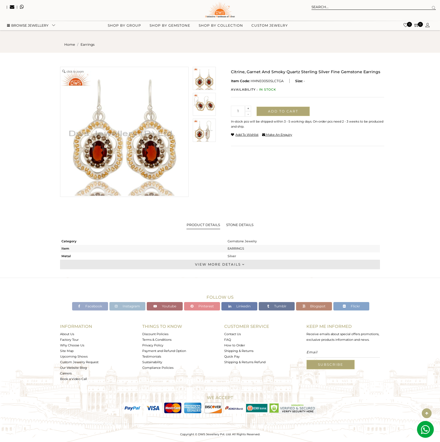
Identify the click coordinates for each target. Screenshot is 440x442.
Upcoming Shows (74, 356)
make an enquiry (277, 135)
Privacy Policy (152, 345)
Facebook (90, 306)
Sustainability (152, 362)
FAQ (227, 340)
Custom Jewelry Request (79, 362)
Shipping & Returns (238, 351)
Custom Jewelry (269, 28)
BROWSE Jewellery (28, 28)
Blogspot (314, 306)
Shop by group (124, 28)
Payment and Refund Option (164, 351)
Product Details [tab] (203, 225)
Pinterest (202, 306)
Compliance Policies (157, 368)
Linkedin (239, 306)
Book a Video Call (73, 379)
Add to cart (283, 111)
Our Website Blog (73, 368)
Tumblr (277, 306)
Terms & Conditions (156, 340)
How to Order (234, 345)
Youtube (164, 306)
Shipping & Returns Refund (244, 362)
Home (69, 44)
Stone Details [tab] (239, 225)
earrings (88, 44)
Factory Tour (69, 340)
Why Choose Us (72, 345)
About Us (67, 334)
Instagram (127, 306)
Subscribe (330, 364)
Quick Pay (232, 356)
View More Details (220, 264)
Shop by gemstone (170, 28)
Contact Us (232, 334)
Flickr (351, 306)
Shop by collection (221, 28)
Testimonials (151, 356)
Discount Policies (155, 334)
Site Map (67, 351)
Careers (66, 373)
